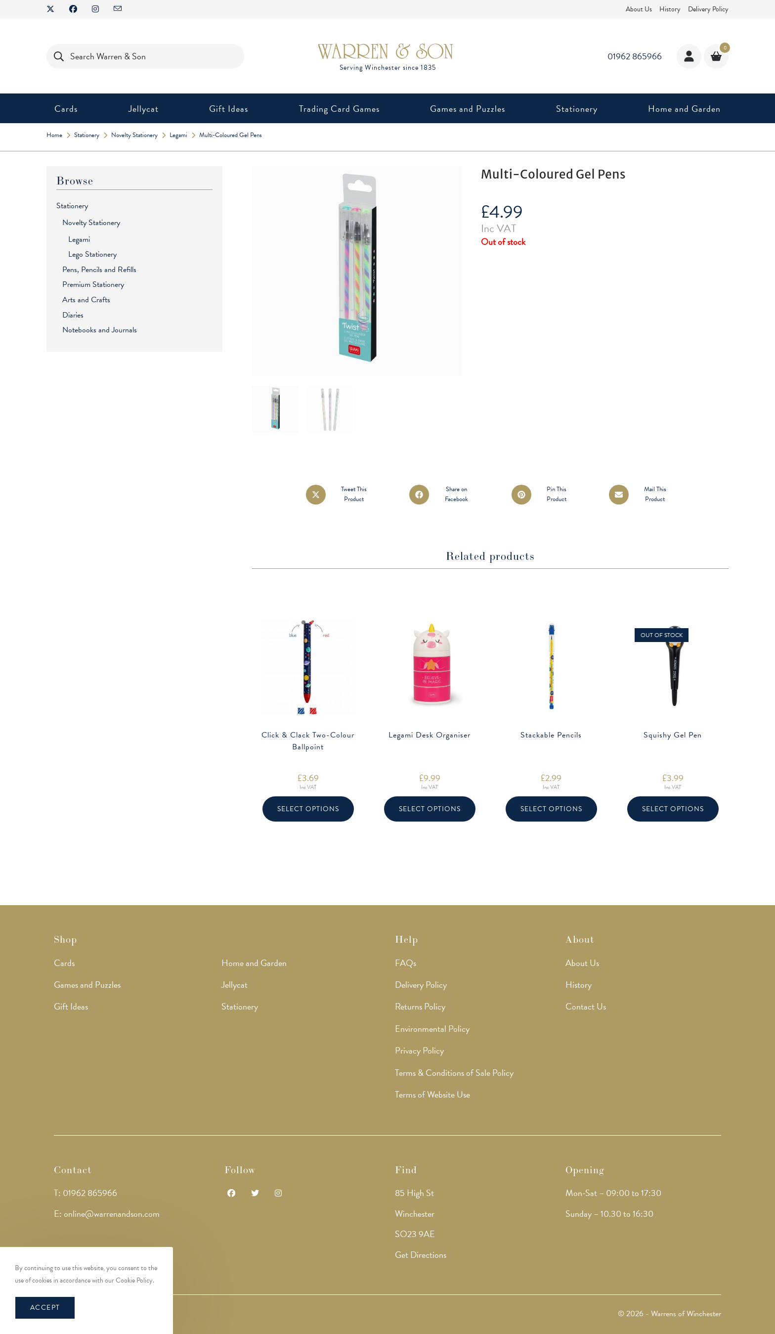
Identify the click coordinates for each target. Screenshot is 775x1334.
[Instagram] (278, 1176)
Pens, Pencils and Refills (99, 270)
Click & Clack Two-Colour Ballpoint (307, 741)
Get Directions (420, 1236)
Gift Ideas (71, 988)
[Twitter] (255, 1176)
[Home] (54, 135)
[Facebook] (231, 1176)
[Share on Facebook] (443, 495)
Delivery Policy (708, 9)
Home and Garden (254, 944)
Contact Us (585, 988)
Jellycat (234, 966)
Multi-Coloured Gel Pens (230, 135)
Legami (79, 239)
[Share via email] (642, 495)
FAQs (405, 944)
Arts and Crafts (86, 300)
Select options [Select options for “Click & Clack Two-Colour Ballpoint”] (308, 809)
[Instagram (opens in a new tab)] (95, 9)
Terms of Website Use (432, 1076)
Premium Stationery (93, 284)
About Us (639, 9)
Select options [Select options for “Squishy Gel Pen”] (673, 809)
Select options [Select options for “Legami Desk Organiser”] (430, 809)
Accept (45, 1307)
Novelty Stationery (91, 223)
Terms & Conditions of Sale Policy (454, 1054)
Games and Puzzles (87, 966)
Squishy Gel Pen (673, 735)
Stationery (72, 206)
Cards (64, 944)
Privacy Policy (419, 1032)
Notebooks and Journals (99, 330)
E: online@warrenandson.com (107, 1195)
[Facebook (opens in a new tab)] (73, 9)
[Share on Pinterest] (543, 495)
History (670, 9)
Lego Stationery (92, 254)
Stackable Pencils (551, 735)
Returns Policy (420, 988)
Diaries (73, 315)
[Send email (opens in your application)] (117, 9)
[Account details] (689, 56)
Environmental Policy (432, 1010)
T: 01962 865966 (85, 1175)
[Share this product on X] (340, 495)
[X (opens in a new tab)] (54, 9)
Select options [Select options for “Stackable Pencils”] (551, 809)
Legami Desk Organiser (429, 735)
